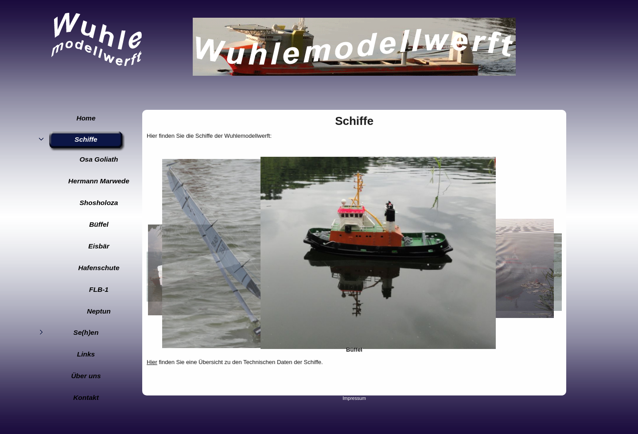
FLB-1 (99, 289)
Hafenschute (98, 267)
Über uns (86, 376)
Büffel (99, 224)
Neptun (98, 311)
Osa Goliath (99, 159)
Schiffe (85, 139)
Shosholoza (99, 202)
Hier (152, 362)
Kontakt (86, 397)
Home (85, 118)
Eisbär (98, 246)
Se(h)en (86, 332)
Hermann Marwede (98, 181)
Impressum (354, 398)
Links (86, 354)
